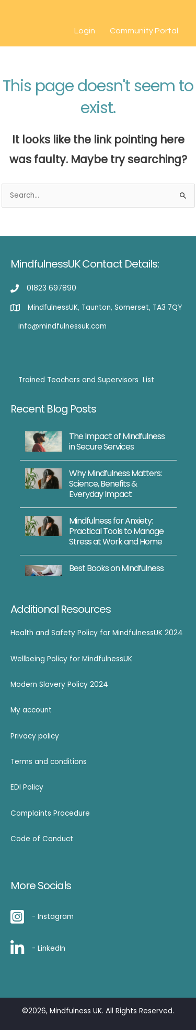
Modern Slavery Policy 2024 (59, 684)
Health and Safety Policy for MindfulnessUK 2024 (96, 633)
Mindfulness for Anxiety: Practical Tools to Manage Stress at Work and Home (116, 531)
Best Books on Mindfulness (116, 568)
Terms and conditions (48, 762)
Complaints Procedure (50, 813)
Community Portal (144, 31)
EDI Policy (26, 787)
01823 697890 (51, 288)
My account (31, 710)
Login (84, 31)
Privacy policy (34, 736)
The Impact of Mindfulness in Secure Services (117, 441)
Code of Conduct (41, 839)
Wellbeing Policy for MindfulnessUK (71, 659)
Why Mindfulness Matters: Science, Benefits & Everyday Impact (115, 483)
